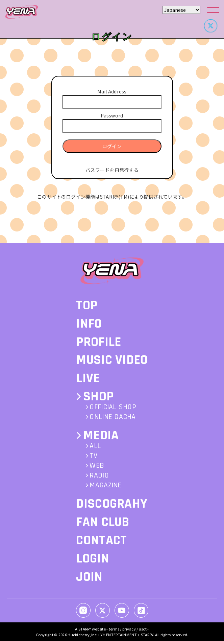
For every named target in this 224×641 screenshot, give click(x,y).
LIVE (88, 378)
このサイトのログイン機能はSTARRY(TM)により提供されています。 (112, 196)
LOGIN (92, 558)
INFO (89, 323)
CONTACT (101, 540)
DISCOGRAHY (111, 503)
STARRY (84, 629)
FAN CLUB (102, 522)
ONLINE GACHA (112, 417)
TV (93, 456)
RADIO (99, 475)
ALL (95, 446)
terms (114, 629)
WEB (97, 465)
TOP (86, 305)
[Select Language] (181, 10)
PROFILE (98, 342)
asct (143, 629)
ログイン (111, 146)
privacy (129, 629)
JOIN (89, 576)
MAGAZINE (105, 485)
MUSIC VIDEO (112, 360)
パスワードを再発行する (112, 170)
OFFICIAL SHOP (113, 407)
